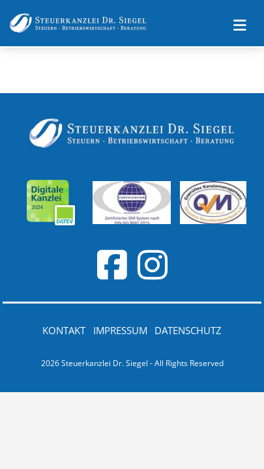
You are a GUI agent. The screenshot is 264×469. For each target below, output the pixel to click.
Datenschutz (188, 330)
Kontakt (63, 330)
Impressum (120, 330)
